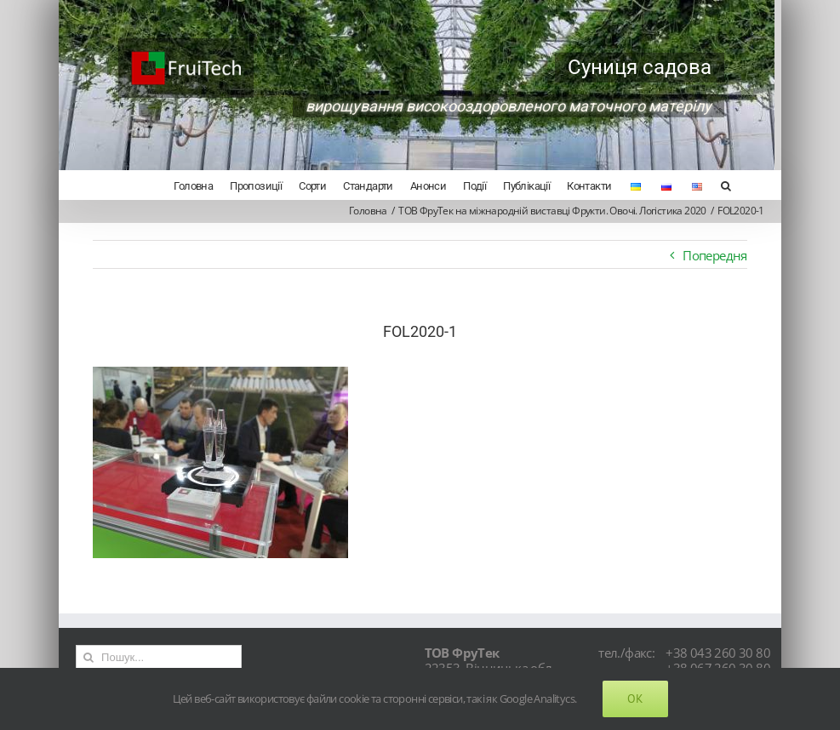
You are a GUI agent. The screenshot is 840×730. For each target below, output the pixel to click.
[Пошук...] (157, 657)
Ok (635, 698)
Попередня (708, 255)
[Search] (718, 184)
